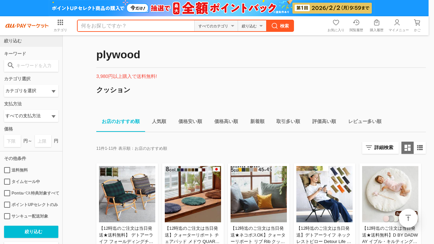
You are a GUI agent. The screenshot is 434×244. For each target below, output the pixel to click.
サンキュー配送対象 (26, 216)
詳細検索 (383, 147)
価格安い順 (187, 122)
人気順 (156, 122)
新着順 (254, 122)
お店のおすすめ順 (118, 122)
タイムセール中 (22, 182)
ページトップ (408, 218)
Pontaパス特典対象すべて (31, 193)
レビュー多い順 (362, 122)
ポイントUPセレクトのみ (31, 205)
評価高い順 (321, 122)
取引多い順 (285, 122)
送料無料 (16, 170)
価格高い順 (223, 122)
